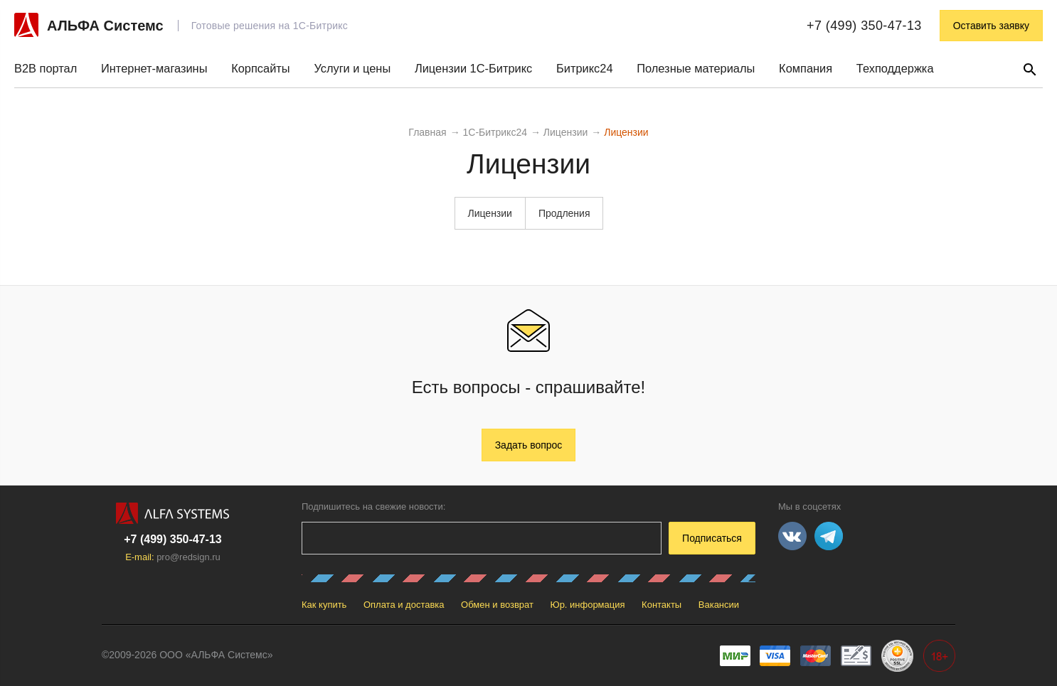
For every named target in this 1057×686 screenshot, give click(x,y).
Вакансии (719, 604)
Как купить (324, 604)
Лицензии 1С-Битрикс (473, 68)
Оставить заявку (991, 25)
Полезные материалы (696, 68)
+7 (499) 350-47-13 (864, 25)
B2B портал (45, 68)
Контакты (661, 604)
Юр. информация (588, 604)
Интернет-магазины (154, 68)
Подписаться (712, 538)
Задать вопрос (529, 445)
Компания (805, 68)
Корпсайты (260, 68)
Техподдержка (895, 68)
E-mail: (173, 557)
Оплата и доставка (404, 604)
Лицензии (489, 213)
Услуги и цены (352, 68)
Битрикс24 (584, 68)
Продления (564, 213)
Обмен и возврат (497, 604)
